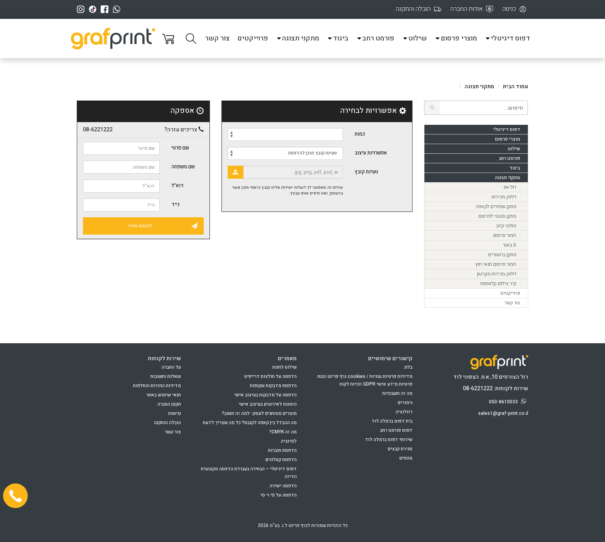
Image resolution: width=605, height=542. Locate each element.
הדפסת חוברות (282, 450)
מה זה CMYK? (283, 431)
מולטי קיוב (506, 225)
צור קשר (217, 38)
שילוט (414, 38)
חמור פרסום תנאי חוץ (495, 264)
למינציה (289, 441)
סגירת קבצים (400, 448)
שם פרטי (180, 147)
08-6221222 (98, 130)
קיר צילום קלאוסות (498, 283)
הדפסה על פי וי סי (278, 495)
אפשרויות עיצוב (371, 152)
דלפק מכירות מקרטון (496, 273)
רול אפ (510, 187)
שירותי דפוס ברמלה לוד (388, 439)
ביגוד (337, 38)
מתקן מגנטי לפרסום (497, 216)
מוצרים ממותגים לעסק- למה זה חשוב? (259, 413)
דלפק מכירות (504, 196)
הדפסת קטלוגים (281, 459)
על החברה (171, 367)
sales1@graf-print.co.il (503, 413)
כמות (360, 134)
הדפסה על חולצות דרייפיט (270, 376)
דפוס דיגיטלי (507, 38)
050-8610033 (508, 401)
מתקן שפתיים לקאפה (496, 206)
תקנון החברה (169, 404)
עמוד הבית (515, 86)
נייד (175, 204)
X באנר (509, 245)
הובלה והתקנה (167, 422)
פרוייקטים (252, 38)
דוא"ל (177, 185)
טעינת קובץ (366, 171)
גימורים (405, 402)
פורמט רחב (375, 38)
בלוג (408, 367)
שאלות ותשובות (165, 376)
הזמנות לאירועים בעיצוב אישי (268, 404)
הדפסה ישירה (283, 485)
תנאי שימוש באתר (163, 394)
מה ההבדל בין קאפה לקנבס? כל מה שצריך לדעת (250, 422)
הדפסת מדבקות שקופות (273, 385)
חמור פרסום (504, 235)
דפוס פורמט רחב (396, 430)
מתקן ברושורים (502, 254)
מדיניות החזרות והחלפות (157, 385)
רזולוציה (403, 411)
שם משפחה (183, 166)
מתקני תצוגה (297, 38)
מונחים (405, 458)
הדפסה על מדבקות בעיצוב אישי (265, 394)
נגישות (174, 413)
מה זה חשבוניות (397, 393)
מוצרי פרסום (455, 38)
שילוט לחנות (284, 367)
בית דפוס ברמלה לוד (392, 421)
